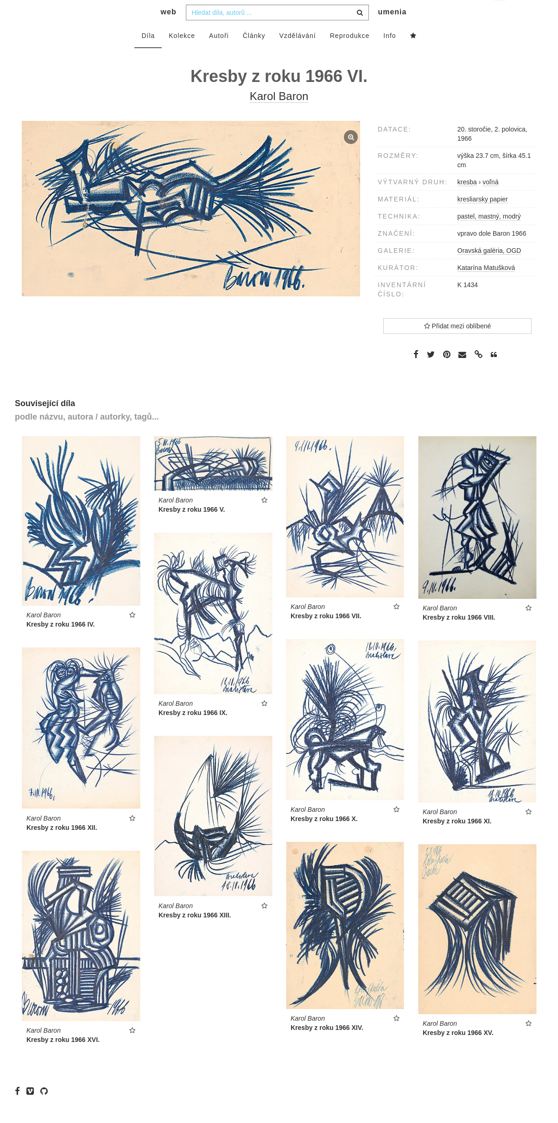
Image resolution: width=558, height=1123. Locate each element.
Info (389, 54)
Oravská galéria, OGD (489, 269)
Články (254, 54)
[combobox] (277, 31)
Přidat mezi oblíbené (457, 344)
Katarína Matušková (486, 286)
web (169, 30)
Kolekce (182, 54)
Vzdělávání (297, 54)
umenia (392, 30)
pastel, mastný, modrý (489, 234)
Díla (148, 54)
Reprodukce (350, 54)
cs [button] (500, 14)
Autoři (219, 54)
